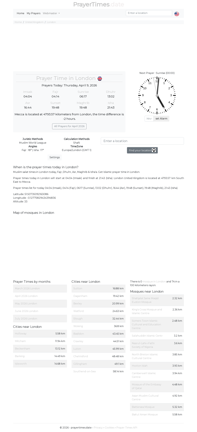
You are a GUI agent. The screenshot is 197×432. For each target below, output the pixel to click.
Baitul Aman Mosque (145, 414)
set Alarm (161, 118)
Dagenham (80, 296)
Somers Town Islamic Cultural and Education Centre (146, 324)
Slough (77, 318)
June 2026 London (26, 311)
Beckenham (22, 348)
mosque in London (154, 281)
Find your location (142, 150)
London (51, 22)
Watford (78, 311)
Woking (78, 326)
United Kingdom (34, 22)
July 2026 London (26, 318)
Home (20, 13)
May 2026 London (26, 303)
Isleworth (21, 363)
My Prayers (33, 13)
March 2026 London (27, 288)
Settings (55, 157)
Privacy (98, 427)
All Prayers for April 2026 (69, 126)
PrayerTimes (91, 4)
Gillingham (80, 363)
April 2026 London (26, 296)
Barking (20, 356)
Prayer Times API (126, 427)
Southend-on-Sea (84, 371)
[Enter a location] (142, 141)
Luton (77, 348)
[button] (176, 11)
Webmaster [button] (50, 13)
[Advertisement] (98, 48)
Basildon (78, 333)
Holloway (20, 333)
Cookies (109, 427)
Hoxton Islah (139, 365)
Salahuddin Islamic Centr (147, 335)
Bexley (77, 303)
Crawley (78, 341)
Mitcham (20, 341)
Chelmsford (80, 356)
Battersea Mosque (143, 407)
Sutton (77, 288)
